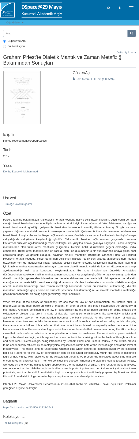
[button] (108, 7)
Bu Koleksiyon (14, 46)
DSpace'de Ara (14, 41)
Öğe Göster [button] (14, 22)
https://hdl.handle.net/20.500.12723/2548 (28, 407)
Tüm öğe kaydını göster (17, 204)
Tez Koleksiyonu (13, 422)
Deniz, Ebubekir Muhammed (20, 171)
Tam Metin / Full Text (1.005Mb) (93, 79)
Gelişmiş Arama (126, 52)
